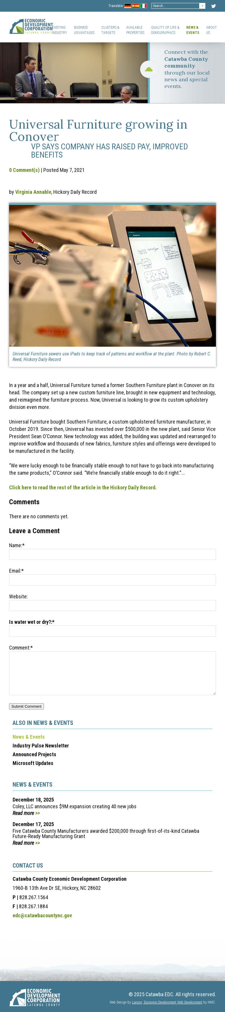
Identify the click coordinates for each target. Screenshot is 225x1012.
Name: (17, 545)
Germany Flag (128, 6)
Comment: (21, 648)
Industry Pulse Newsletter (41, 745)
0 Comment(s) (24, 170)
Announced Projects (34, 754)
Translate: (115, 6)
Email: (16, 571)
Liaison (137, 1002)
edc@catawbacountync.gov (42, 915)
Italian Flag (143, 6)
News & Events (29, 737)
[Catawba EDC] (31, 27)
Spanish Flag (135, 6)
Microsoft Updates (33, 763)
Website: (18, 596)
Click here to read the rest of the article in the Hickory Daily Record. (83, 487)
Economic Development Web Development (172, 1002)
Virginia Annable (33, 192)
